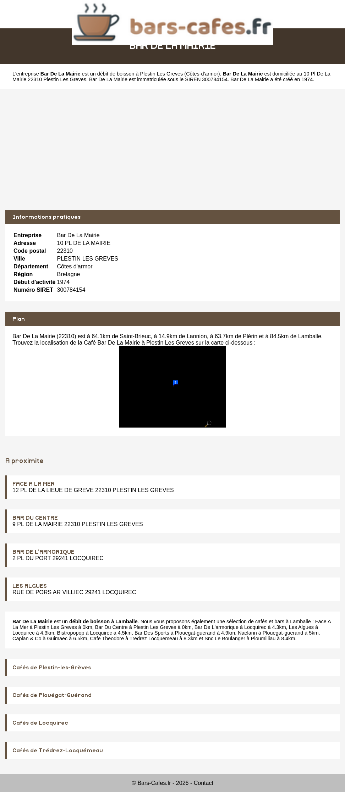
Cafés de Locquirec (40, 723)
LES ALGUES (29, 586)
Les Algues (301, 627)
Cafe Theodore (107, 638)
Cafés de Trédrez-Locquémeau (57, 750)
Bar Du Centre (111, 627)
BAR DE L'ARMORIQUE (43, 552)
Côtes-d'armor (202, 74)
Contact (203, 783)
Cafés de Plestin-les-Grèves (51, 667)
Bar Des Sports (152, 633)
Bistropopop (70, 633)
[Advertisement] (172, 149)
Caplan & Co (27, 638)
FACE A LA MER (33, 484)
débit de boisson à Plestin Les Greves (140, 74)
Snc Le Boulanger (224, 638)
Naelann (247, 633)
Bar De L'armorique (217, 627)
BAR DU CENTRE (35, 518)
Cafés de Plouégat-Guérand (52, 695)
